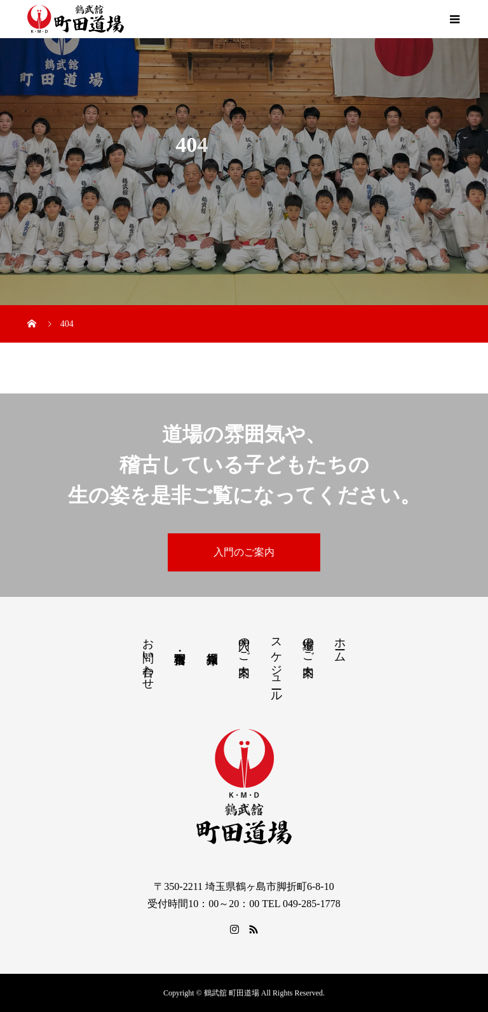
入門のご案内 (244, 552)
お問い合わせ (148, 657)
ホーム (340, 644)
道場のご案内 (308, 644)
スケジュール (276, 663)
